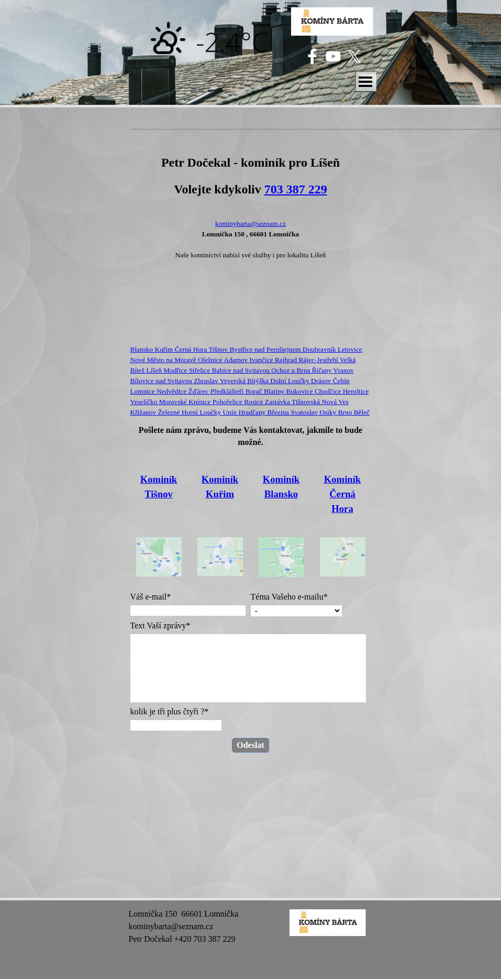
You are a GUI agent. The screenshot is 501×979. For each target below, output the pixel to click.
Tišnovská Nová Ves (320, 402)
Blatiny (275, 391)
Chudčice (329, 391)
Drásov (322, 381)
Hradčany (252, 412)
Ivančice (262, 360)
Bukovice (300, 391)
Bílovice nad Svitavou (162, 381)
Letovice (350, 349)
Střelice (200, 370)
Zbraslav (207, 381)
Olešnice (211, 360)
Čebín (341, 381)
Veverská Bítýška (245, 381)
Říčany (322, 370)
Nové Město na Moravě (164, 360)
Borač (255, 391)
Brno (346, 412)
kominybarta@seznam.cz (250, 223)
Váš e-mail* (150, 596)
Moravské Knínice (186, 402)
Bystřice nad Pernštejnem (266, 349)
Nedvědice (172, 391)
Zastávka (278, 402)
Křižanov (144, 412)
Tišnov (219, 349)
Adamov (236, 360)
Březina (279, 412)
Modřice (175, 370)
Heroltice (356, 391)
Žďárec (199, 391)
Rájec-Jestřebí (319, 360)
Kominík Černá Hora (342, 494)
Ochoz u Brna (291, 370)
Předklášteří (228, 391)
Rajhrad (287, 360)
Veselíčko (144, 402)
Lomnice (143, 391)
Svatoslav (305, 412)
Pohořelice (228, 402)
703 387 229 (295, 189)
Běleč (362, 412)
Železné (170, 412)
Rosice (254, 402)
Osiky (329, 412)
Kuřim (165, 349)
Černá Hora (192, 349)
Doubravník (320, 349)
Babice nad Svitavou (242, 370)
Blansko (142, 349)
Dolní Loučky (290, 381)
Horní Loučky (202, 412)
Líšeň (154, 370)
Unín (230, 412)
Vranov (343, 370)
